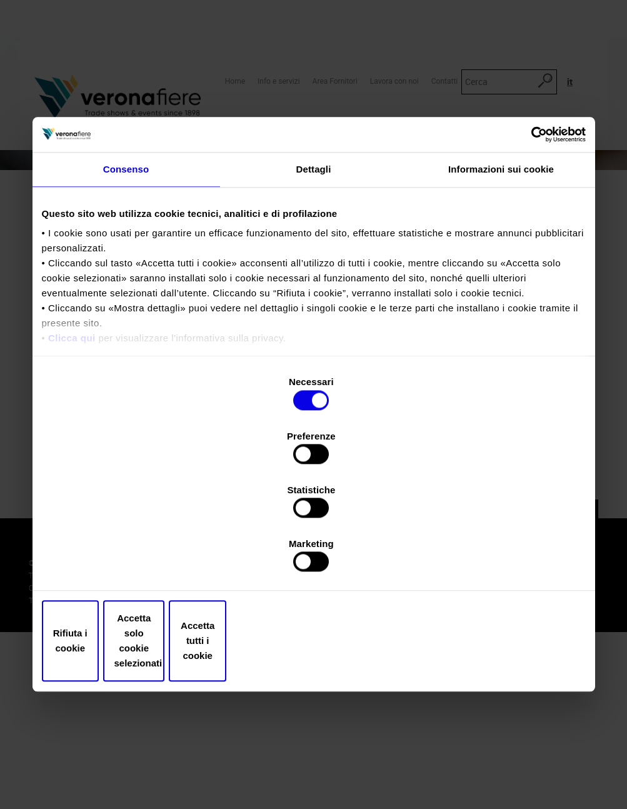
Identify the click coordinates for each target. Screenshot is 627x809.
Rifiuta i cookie (131, 560)
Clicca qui (72, 444)
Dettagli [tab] (313, 274)
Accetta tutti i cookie (497, 560)
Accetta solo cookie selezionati (313, 560)
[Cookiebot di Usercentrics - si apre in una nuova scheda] (531, 238)
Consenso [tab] (126, 274)
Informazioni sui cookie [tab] (501, 274)
